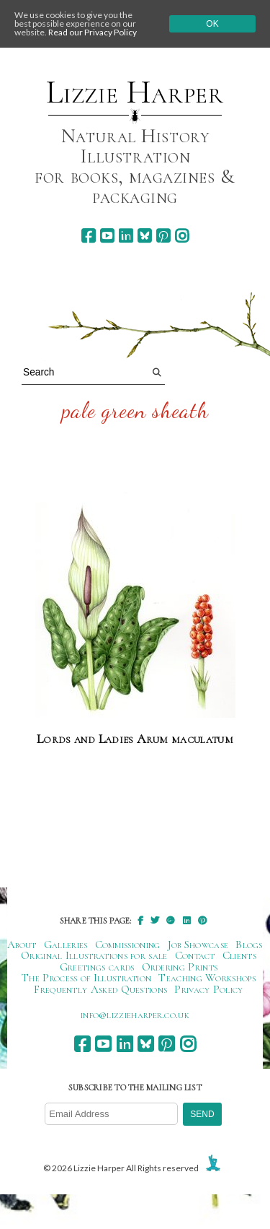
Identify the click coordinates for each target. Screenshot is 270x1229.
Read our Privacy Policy (92, 32)
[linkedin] (125, 236)
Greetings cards (97, 966)
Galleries (66, 944)
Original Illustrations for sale (94, 955)
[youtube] (107, 236)
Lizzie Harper (135, 92)
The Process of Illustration (86, 977)
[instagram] (182, 236)
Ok (212, 24)
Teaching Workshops (207, 977)
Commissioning (128, 944)
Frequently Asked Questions (100, 989)
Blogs (249, 944)
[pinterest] (163, 236)
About (22, 944)
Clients (239, 955)
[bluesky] (144, 236)
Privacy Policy (208, 989)
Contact (195, 955)
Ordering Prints (180, 966)
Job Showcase (198, 944)
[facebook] (88, 236)
